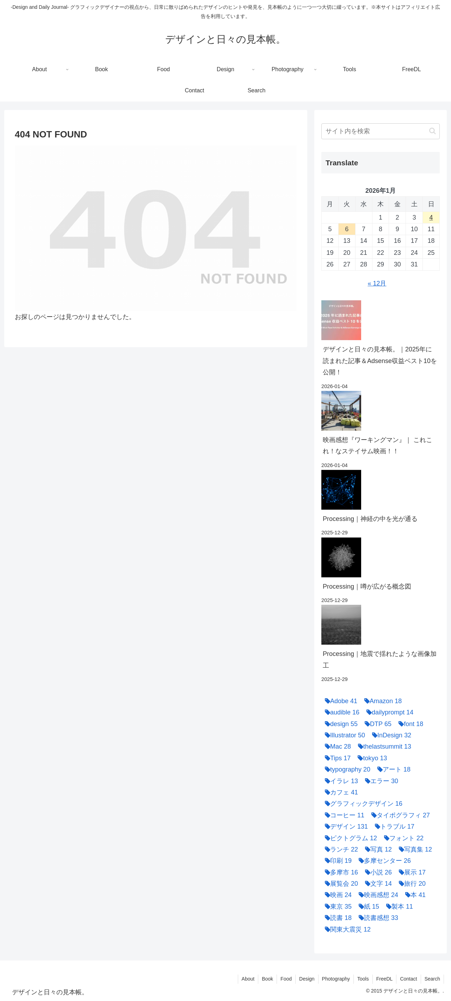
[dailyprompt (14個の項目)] (388, 712)
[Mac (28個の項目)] (336, 746)
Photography (336, 979)
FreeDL (384, 979)
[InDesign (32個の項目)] (390, 735)
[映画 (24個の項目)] (336, 895)
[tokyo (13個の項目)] (370, 758)
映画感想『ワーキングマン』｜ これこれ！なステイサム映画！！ (377, 445)
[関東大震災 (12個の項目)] (346, 929)
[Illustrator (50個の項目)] (343, 735)
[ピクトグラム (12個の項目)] (349, 838)
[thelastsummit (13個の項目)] (382, 746)
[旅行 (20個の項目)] (410, 883)
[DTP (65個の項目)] (376, 724)
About (248, 979)
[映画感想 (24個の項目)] (376, 895)
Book (267, 979)
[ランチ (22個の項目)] (339, 849)
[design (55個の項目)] (339, 724)
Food (286, 979)
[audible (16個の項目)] (340, 712)
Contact (408, 979)
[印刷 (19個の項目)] (336, 860)
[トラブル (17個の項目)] (392, 826)
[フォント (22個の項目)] (402, 838)
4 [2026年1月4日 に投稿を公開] (431, 217)
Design (307, 979)
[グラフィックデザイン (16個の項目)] (361, 803)
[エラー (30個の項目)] (380, 781)
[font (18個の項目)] (409, 724)
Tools (363, 979)
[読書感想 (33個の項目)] (376, 917)
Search (432, 979)
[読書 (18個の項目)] (336, 917)
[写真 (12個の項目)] (377, 849)
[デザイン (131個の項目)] (344, 826)
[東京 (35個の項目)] (336, 906)
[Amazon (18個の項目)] (381, 701)
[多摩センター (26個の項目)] (383, 860)
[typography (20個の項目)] (345, 769)
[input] (380, 131)
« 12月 (376, 283)
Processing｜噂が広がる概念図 (367, 586)
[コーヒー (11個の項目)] (342, 815)
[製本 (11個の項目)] (398, 906)
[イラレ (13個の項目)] (339, 781)
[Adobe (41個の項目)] (339, 701)
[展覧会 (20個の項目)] (339, 883)
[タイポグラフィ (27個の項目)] (399, 815)
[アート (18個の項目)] (392, 769)
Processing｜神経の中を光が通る (370, 518)
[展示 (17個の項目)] (410, 872)
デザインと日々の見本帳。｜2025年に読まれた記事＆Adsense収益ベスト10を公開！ (380, 361)
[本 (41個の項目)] (414, 895)
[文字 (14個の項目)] (377, 883)
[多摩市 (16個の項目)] (339, 872)
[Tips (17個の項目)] (336, 758)
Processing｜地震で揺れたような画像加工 (380, 659)
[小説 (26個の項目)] (377, 872)
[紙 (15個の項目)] (367, 906)
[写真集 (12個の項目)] (413, 849)
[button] (432, 131)
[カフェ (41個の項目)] (339, 792)
